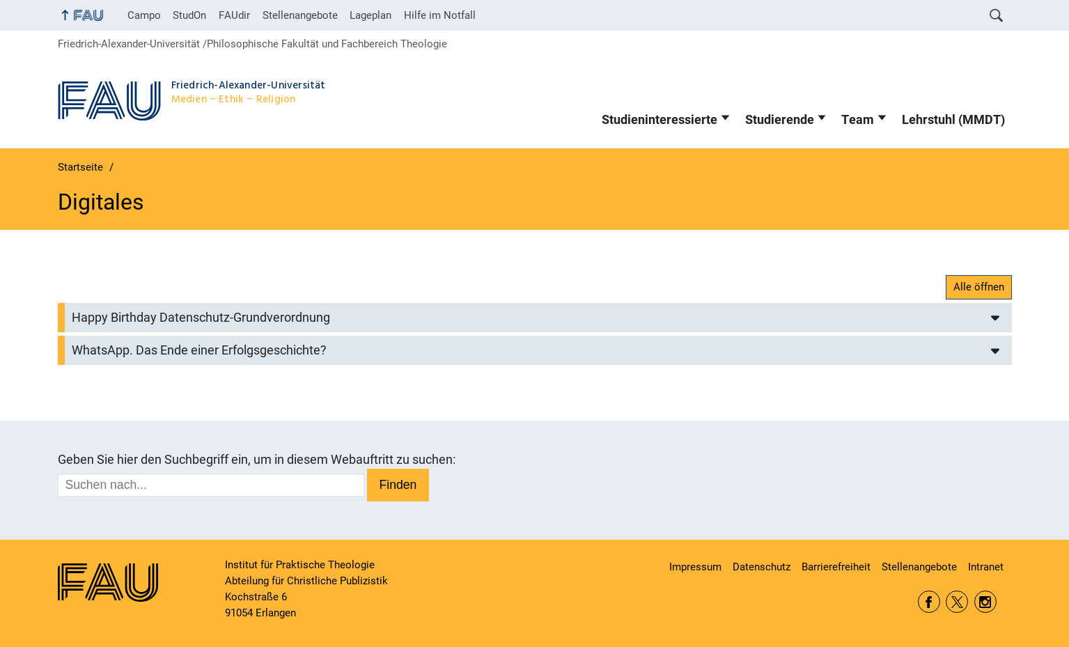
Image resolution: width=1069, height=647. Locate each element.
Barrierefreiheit (836, 567)
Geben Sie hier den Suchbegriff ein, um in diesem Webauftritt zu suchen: (256, 460)
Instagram (985, 602)
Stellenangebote (300, 15)
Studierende (779, 120)
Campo (144, 15)
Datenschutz (761, 567)
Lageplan (370, 15)
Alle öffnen (978, 287)
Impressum (695, 567)
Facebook (929, 602)
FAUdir (234, 15)
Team (857, 120)
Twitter (957, 602)
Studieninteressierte (659, 120)
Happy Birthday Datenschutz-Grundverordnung (201, 318)
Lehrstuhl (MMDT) (953, 120)
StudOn (189, 15)
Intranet (986, 567)
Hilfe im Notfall (440, 15)
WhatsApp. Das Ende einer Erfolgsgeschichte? (199, 350)
